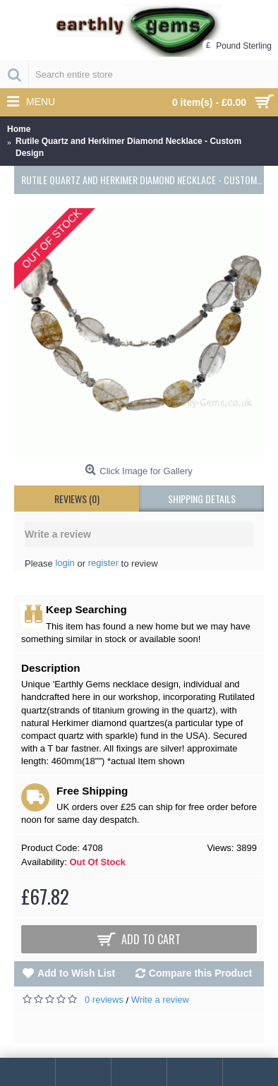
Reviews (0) (76, 498)
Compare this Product (200, 973)
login (64, 562)
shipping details (202, 498)
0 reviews (104, 999)
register (103, 562)
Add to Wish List (76, 973)
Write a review (160, 999)
